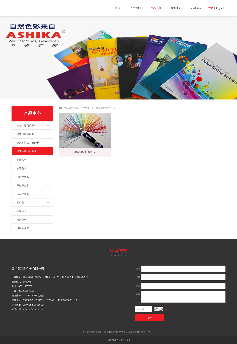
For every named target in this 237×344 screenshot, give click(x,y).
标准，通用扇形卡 (26, 125)
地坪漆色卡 (23, 176)
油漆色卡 (21, 168)
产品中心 (156, 8)
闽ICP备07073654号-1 (118, 340)
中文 (210, 8)
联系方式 (196, 8)
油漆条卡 (21, 159)
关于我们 (135, 8)
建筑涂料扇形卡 (25, 134)
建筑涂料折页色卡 (26, 151)
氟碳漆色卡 (23, 185)
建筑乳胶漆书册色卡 (28, 142)
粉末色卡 (21, 219)
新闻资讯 (176, 8)
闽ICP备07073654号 (117, 332)
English (220, 8)
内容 (138, 294)
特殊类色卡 (23, 228)
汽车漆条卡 (23, 194)
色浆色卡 (21, 211)
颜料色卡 (21, 202)
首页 (117, 8)
